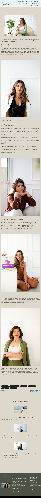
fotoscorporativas (24, 386)
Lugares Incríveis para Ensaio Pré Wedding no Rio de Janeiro (19, 418)
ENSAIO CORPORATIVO (33, 1)
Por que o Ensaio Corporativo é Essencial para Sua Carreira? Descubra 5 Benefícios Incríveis (19, 455)
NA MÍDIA (36, 5)
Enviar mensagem (34, 484)
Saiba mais (16, 491)
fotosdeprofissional (5, 388)
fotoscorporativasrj (32, 386)
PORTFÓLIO (24, 1)
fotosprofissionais (13, 388)
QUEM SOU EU (32, 3)
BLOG (37, 3)
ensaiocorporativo (5, 386)
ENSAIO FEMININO (23, 3)
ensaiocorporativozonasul (14, 386)
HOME (19, 1)
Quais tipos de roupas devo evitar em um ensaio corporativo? (19, 436)
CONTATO (31, 5)
